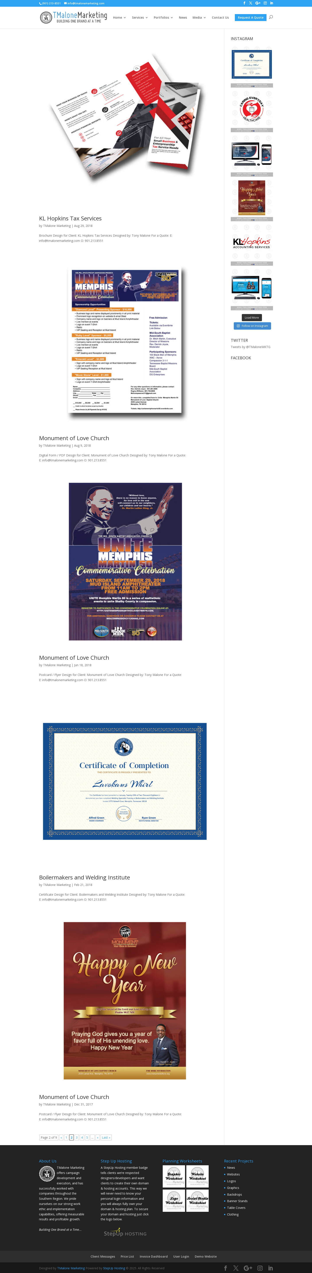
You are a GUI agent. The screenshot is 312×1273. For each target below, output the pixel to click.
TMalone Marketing (57, 226)
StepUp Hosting (114, 1268)
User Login (181, 1256)
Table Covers (236, 1208)
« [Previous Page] (61, 1137)
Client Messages (103, 1256)
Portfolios (161, 18)
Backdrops (234, 1194)
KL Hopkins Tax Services (70, 218)
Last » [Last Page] (106, 1137)
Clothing (233, 1214)
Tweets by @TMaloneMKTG (250, 347)
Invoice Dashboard (154, 1256)
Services (138, 18)
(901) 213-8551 (51, 3)
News (183, 18)
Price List (127, 1256)
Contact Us (220, 18)
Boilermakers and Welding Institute (84, 877)
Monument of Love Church (74, 438)
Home (117, 18)
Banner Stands (237, 1201)
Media (197, 18)
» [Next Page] (97, 1137)
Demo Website (206, 1256)
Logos (231, 1181)
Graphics (233, 1188)
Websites (233, 1174)
